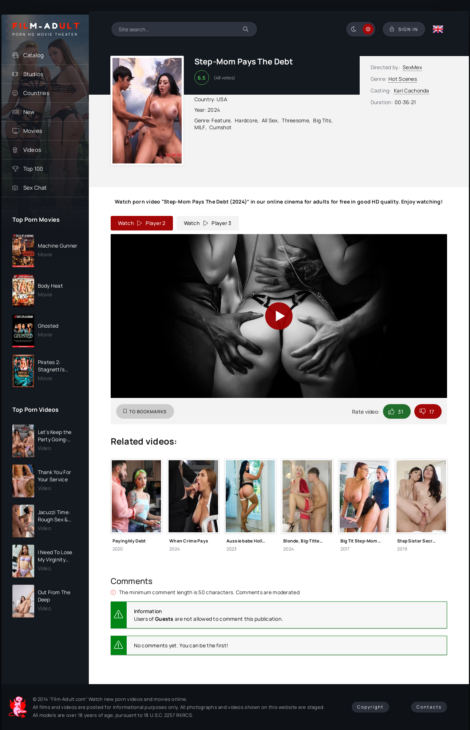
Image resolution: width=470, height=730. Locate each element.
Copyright (370, 707)
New (29, 112)
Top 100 (33, 169)
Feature (221, 120)
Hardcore (246, 120)
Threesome (295, 120)
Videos (32, 150)
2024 (214, 109)
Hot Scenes (402, 78)
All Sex (270, 120)
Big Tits (322, 120)
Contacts (429, 707)
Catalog (33, 55)
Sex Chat (35, 188)
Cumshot (220, 127)
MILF (199, 127)
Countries (36, 93)
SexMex (412, 67)
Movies (33, 131)
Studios (33, 74)
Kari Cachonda (411, 90)
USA (222, 99)
